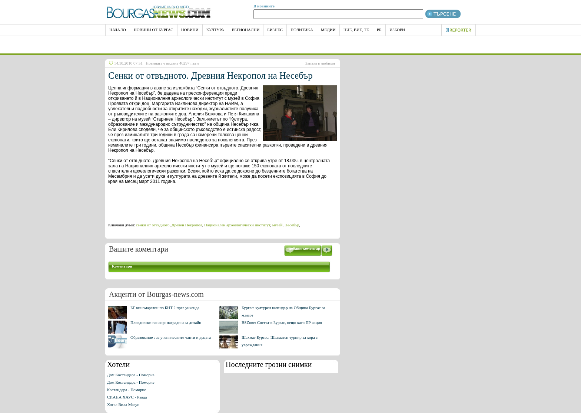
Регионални (245, 29)
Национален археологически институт (237, 225)
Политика (301, 29)
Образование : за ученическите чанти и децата (170, 337)
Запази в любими (320, 63)
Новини (190, 29)
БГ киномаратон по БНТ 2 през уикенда (164, 307)
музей (277, 225)
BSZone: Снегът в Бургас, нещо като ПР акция (282, 322)
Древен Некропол (187, 225)
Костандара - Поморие (126, 389)
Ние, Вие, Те (356, 29)
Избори (397, 29)
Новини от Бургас (153, 29)
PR (379, 29)
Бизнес (275, 29)
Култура (215, 29)
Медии (328, 29)
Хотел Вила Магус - (124, 404)
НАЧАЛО (117, 29)
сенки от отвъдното (152, 225)
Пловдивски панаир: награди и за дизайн (165, 322)
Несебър (292, 225)
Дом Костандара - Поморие (131, 375)
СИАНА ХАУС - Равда (127, 397)
